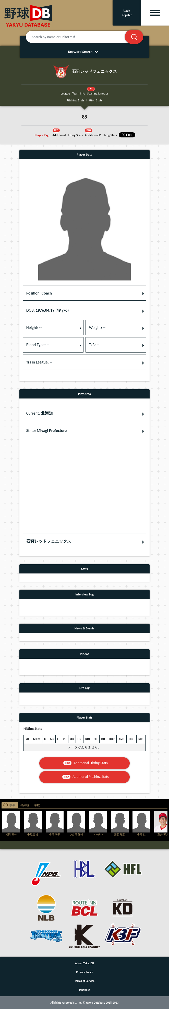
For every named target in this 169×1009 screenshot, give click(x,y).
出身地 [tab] (24, 805)
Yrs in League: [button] (39, 362)
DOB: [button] (47, 310)
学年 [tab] (12, 805)
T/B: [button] (94, 344)
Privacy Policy (84, 972)
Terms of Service (84, 981)
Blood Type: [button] (37, 344)
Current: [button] (39, 413)
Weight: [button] (97, 327)
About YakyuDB (84, 963)
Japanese (84, 990)
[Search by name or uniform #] (81, 37)
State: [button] (46, 430)
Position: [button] (39, 293)
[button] (84, 541)
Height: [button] (34, 327)
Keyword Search (84, 51)
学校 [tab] (37, 805)
